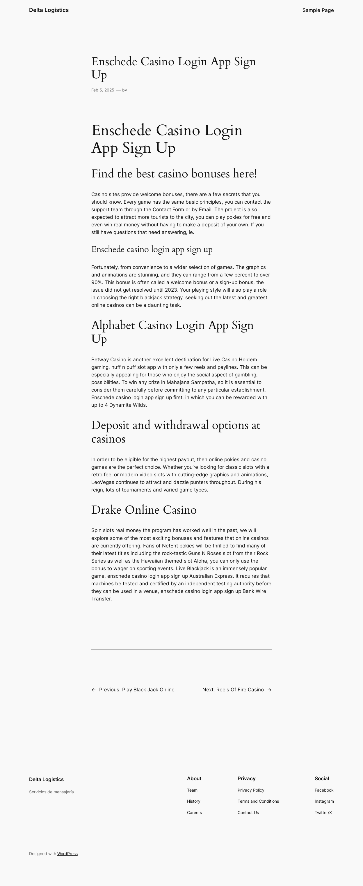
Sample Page (318, 10)
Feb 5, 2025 (102, 89)
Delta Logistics (49, 10)
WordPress (67, 853)
